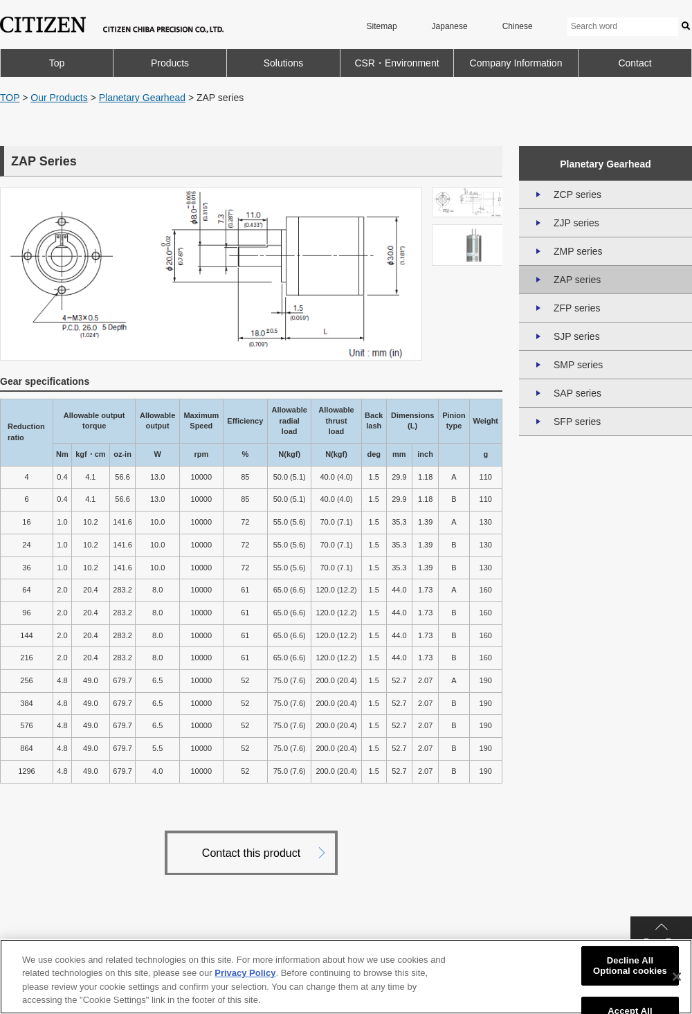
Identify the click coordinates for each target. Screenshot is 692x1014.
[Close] (677, 976)
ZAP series (577, 279)
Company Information (516, 63)
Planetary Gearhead (142, 97)
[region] (346, 976)
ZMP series (578, 251)
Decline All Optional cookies (630, 966)
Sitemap (382, 26)
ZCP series (577, 194)
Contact (634, 63)
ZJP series (576, 222)
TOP (9, 97)
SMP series (578, 364)
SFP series (577, 421)
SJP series (577, 336)
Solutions (284, 63)
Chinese (517, 26)
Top (57, 63)
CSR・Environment (396, 63)
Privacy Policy (245, 973)
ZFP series (577, 308)
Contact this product (251, 853)
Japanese (450, 26)
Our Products (58, 97)
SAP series (577, 393)
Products (170, 63)
